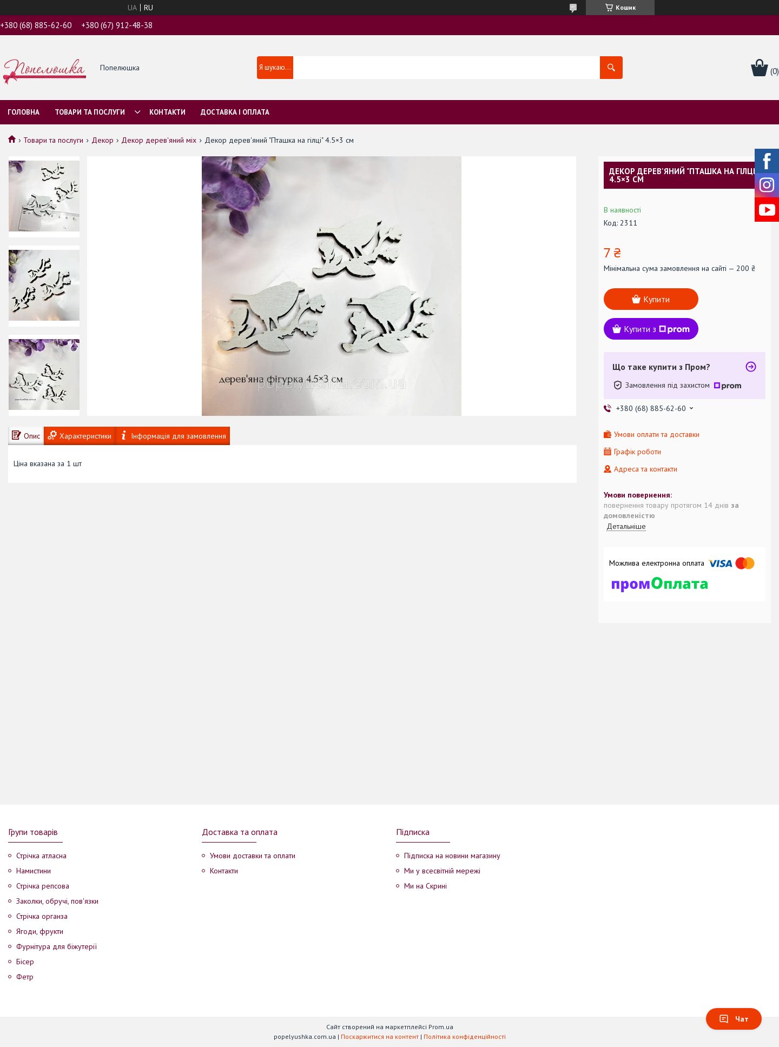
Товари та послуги (90, 112)
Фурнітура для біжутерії (56, 946)
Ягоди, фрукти (39, 931)
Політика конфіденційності (465, 1036)
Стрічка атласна (41, 855)
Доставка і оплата (235, 112)
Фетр (25, 977)
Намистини (33, 871)
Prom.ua (440, 1027)
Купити (656, 299)
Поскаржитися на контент (380, 1036)
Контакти (167, 112)
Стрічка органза (42, 916)
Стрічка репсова (42, 886)
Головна (23, 112)
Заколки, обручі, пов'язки (57, 901)
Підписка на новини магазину (452, 855)
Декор (102, 140)
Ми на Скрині (425, 886)
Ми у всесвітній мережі (442, 871)
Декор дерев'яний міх (158, 140)
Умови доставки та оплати (252, 855)
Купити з (657, 328)
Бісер (25, 961)
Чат (734, 1019)
